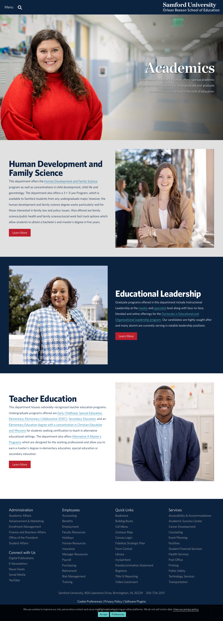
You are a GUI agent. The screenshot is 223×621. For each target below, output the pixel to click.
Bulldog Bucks (124, 521)
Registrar (121, 571)
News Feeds (17, 569)
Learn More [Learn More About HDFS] (19, 233)
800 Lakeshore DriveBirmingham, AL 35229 (113, 593)
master (143, 308)
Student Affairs (18, 543)
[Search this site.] (20, 7)
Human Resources (74, 543)
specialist (159, 308)
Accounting (69, 516)
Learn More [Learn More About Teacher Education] (19, 464)
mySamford (122, 560)
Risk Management (74, 576)
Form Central (123, 549)
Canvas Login (123, 538)
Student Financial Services (185, 549)
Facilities (174, 543)
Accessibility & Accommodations (190, 516)
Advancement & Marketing (26, 521)
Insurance (68, 549)
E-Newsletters (18, 564)
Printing (174, 565)
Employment (70, 527)
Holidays (68, 538)
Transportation (178, 582)
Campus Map (124, 532)
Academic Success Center (185, 521)
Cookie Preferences (89, 601)
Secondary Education (82, 419)
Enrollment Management (25, 527)
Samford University (71, 593)
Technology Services (181, 576)
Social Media (17, 575)
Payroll (66, 560)
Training (67, 582)
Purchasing (69, 565)
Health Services (179, 554)
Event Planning (178, 538)
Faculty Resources (73, 532)
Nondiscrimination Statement (134, 565)
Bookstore (121, 516)
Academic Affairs (20, 516)
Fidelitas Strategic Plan (130, 543)
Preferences (118, 614)
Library (119, 554)
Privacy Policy (113, 601)
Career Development (182, 527)
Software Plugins (135, 601)
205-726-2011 (155, 593)
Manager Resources (75, 554)
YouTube (14, 580)
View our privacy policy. (186, 609)
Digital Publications (21, 558)
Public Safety (177, 571)
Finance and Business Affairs (27, 532)
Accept (103, 614)
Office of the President (23, 538)
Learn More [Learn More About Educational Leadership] (126, 336)
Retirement (69, 571)
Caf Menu (121, 527)
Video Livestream (126, 582)
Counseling (176, 532)
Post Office (176, 560)
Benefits (67, 521)
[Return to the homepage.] (191, 11)
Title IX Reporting (126, 576)
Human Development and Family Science (70, 181)
